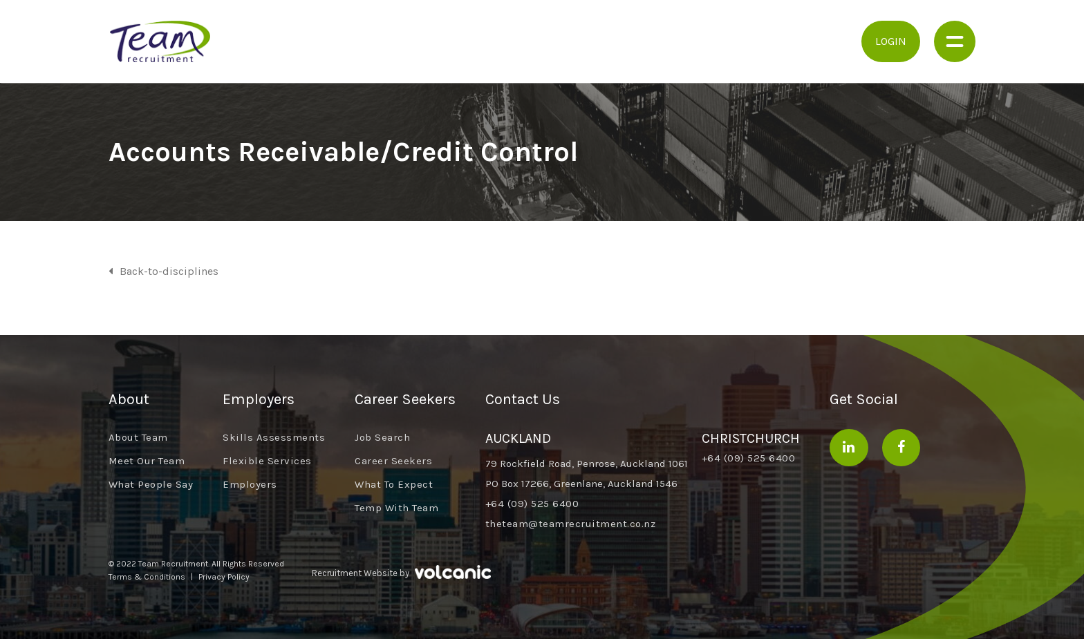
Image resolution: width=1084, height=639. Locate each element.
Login (890, 41)
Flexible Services (267, 461)
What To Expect (394, 484)
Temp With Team (396, 508)
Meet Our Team (147, 461)
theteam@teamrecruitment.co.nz (570, 523)
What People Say (151, 484)
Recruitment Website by (401, 571)
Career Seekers (393, 461)
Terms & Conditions (147, 577)
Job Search (382, 437)
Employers (250, 484)
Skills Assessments (274, 437)
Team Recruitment (160, 41)
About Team (138, 437)
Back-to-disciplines (169, 271)
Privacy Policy (224, 577)
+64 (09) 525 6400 (532, 503)
